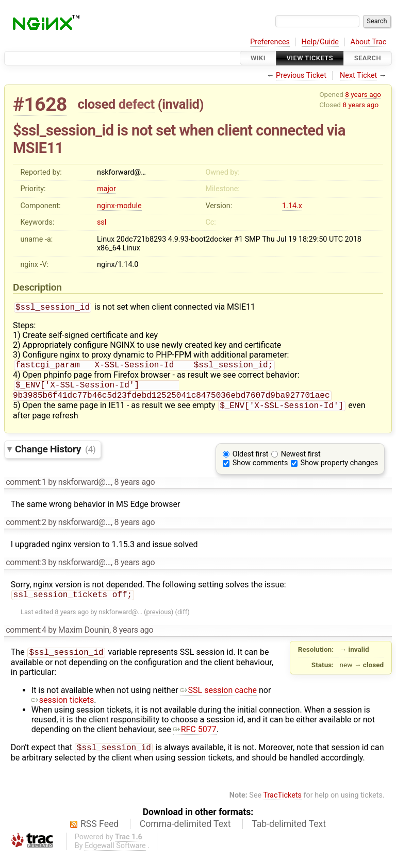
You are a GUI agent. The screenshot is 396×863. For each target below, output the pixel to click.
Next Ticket (358, 75)
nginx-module (119, 205)
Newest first (301, 459)
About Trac (369, 42)
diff (182, 618)
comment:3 (26, 567)
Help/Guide (320, 42)
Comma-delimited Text (185, 832)
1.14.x (292, 205)
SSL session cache (218, 697)
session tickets (62, 707)
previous (158, 618)
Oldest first (251, 459)
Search (367, 58)
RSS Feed (99, 832)
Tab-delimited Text (289, 832)
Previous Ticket (301, 75)
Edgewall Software (115, 854)
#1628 (40, 104)
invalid (180, 104)
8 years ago (363, 94)
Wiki (258, 58)
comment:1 (26, 487)
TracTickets (282, 803)
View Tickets (310, 58)
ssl (101, 222)
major (106, 188)
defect (137, 104)
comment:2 (26, 527)
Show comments (260, 468)
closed (97, 104)
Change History (55, 454)
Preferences (270, 42)
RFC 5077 (195, 736)
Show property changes (339, 468)
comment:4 (26, 636)
